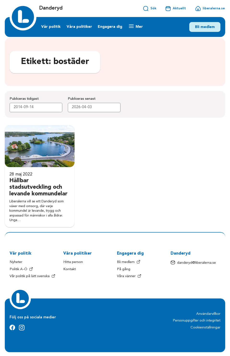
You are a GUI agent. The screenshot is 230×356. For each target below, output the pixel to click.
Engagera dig (110, 27)
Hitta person (73, 262)
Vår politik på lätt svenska (32, 276)
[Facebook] (12, 328)
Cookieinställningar (205, 327)
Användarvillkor (208, 314)
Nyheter (16, 262)
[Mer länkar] (136, 27)
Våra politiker (79, 27)
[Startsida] (23, 17)
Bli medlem (205, 27)
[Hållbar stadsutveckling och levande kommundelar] (40, 176)
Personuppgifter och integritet (196, 320)
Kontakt (69, 269)
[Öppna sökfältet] (149, 8)
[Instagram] (21, 328)
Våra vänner (129, 276)
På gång (123, 269)
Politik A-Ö (21, 269)
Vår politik (51, 27)
